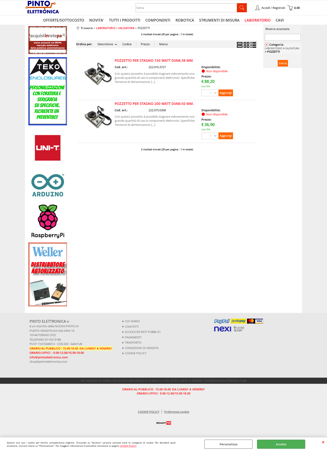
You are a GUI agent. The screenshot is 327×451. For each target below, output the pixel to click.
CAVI (278, 20)
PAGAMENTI (133, 338)
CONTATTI (132, 327)
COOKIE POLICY (128, 445)
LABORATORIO (256, 20)
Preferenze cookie (176, 413)
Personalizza (229, 444)
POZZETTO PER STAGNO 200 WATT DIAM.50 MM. (154, 104)
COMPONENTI (158, 20)
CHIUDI (323, 442)
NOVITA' (98, 20)
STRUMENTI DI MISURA (218, 20)
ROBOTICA (184, 20)
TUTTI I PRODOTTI (125, 20)
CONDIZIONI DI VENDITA (142, 349)
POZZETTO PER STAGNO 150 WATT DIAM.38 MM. (154, 61)
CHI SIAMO (132, 322)
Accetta (281, 444)
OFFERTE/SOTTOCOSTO (65, 20)
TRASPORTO (133, 343)
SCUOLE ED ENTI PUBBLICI (143, 333)
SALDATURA (292, 49)
